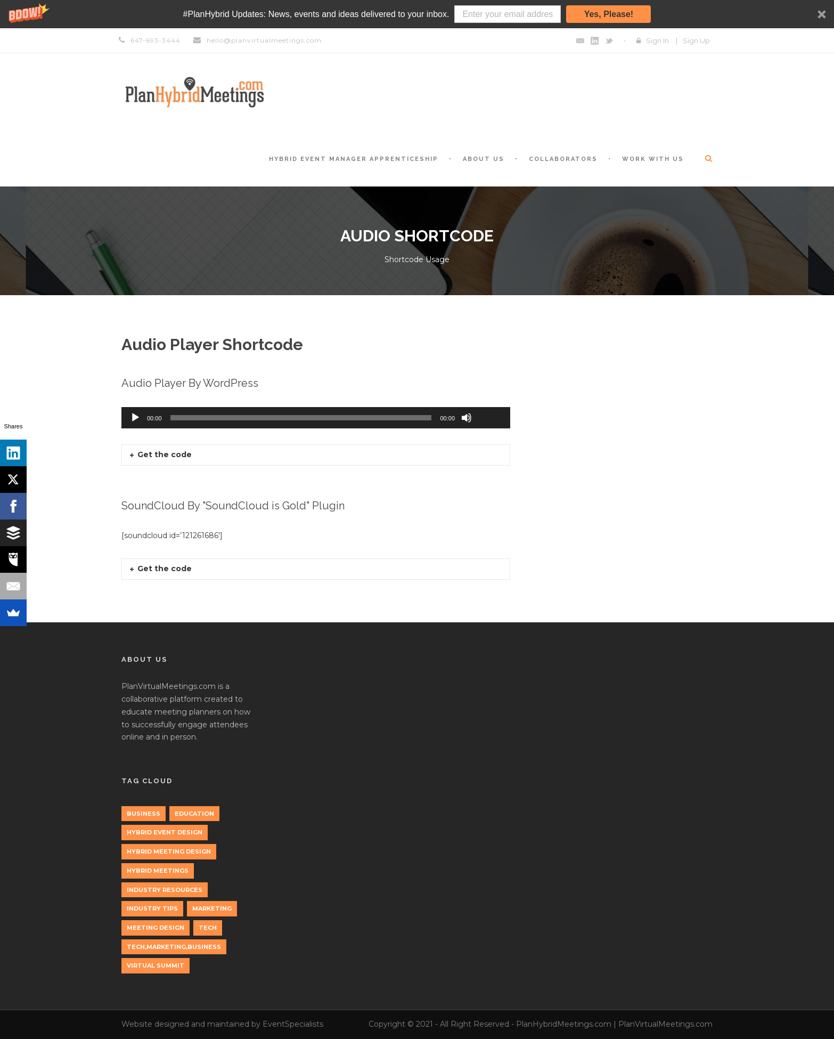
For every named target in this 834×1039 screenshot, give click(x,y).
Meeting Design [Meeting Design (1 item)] (155, 927)
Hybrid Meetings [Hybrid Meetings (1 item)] (158, 870)
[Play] (135, 417)
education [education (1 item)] (194, 813)
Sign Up (696, 40)
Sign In (657, 40)
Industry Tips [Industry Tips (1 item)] (152, 908)
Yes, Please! (609, 14)
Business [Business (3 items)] (143, 813)
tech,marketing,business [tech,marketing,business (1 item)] (174, 947)
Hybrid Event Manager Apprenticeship (353, 159)
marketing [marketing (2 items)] (212, 908)
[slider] (301, 417)
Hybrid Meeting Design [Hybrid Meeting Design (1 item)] (169, 851)
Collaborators (563, 159)
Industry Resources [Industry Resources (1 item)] (164, 890)
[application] (315, 417)
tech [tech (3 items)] (208, 927)
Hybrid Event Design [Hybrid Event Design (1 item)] (164, 832)
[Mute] (466, 417)
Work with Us (653, 159)
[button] (417, 14)
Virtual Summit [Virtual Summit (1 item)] (155, 965)
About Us (483, 159)
